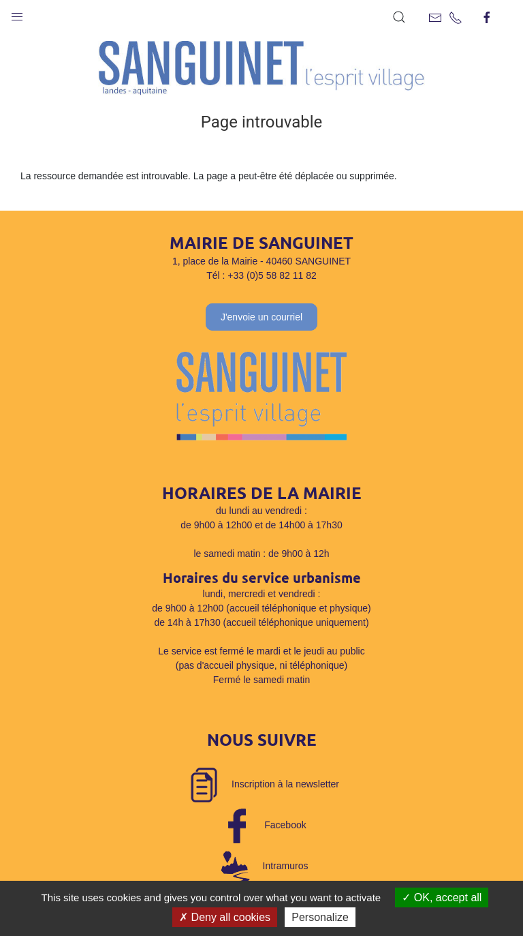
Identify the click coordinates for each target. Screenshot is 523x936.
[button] (17, 13)
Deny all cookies (224, 917)
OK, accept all (441, 897)
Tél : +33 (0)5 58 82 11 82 (261, 275)
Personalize (320, 917)
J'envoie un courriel (261, 317)
